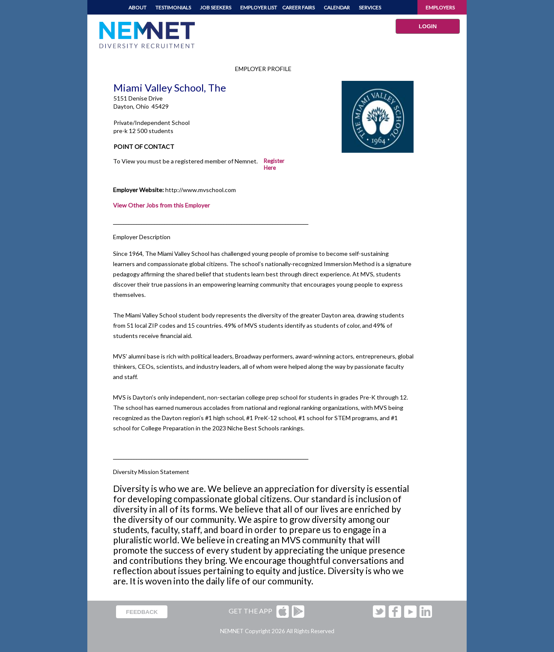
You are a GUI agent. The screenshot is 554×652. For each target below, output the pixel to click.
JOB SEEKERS (215, 7)
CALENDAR (337, 7)
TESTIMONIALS (173, 7)
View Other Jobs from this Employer (161, 205)
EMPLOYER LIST (258, 7)
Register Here (274, 164)
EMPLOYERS (440, 7)
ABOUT (137, 7)
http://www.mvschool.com (200, 189)
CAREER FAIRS (298, 7)
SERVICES (370, 7)
